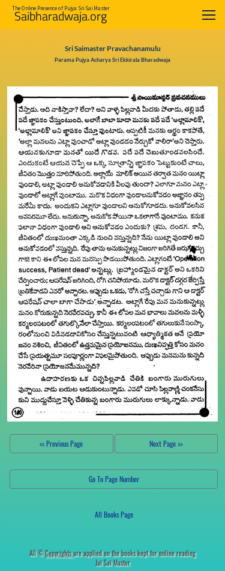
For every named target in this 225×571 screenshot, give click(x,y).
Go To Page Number (114, 479)
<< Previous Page (61, 443)
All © (51, 553)
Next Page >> (165, 443)
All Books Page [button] (114, 514)
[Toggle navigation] (209, 14)
